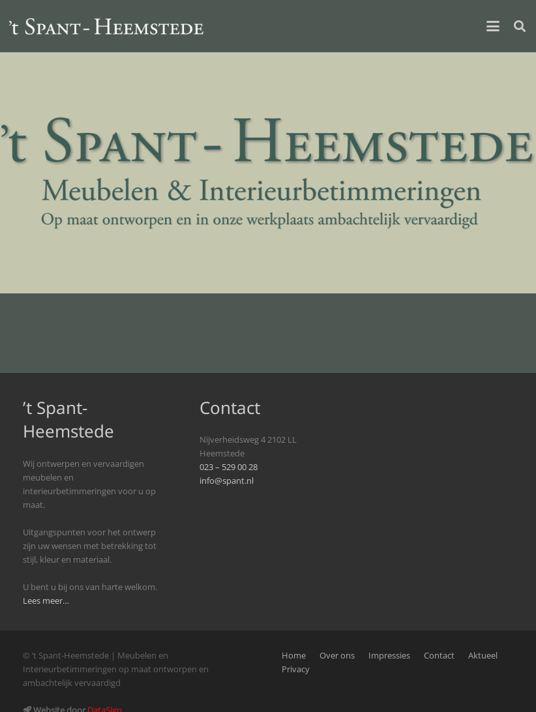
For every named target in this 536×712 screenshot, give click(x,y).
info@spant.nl (227, 480)
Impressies (389, 655)
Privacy (296, 669)
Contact (439, 655)
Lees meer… (46, 600)
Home (294, 655)
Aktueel (483, 655)
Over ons (337, 655)
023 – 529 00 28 (229, 467)
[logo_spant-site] (106, 26)
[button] (493, 26)
